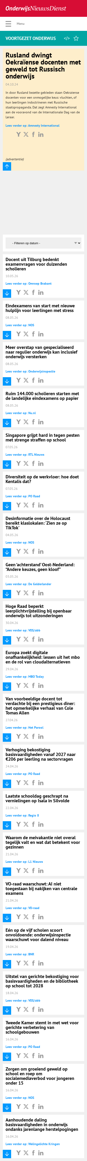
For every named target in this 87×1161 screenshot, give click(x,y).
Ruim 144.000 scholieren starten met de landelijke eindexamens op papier (42, 396)
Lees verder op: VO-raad (22, 908)
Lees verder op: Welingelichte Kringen (33, 1144)
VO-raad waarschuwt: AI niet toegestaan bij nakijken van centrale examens (41, 888)
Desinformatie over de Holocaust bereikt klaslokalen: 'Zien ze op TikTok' (38, 523)
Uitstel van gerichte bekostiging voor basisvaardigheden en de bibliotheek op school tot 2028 (42, 981)
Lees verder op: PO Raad (23, 496)
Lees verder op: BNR (20, 954)
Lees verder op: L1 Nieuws (24, 862)
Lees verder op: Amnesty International (32, 125)
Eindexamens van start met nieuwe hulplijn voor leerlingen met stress (40, 308)
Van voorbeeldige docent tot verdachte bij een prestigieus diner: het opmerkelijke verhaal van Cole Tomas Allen (40, 706)
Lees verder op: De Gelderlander (28, 584)
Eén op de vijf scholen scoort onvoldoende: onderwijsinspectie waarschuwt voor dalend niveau (38, 934)
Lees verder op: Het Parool (24, 727)
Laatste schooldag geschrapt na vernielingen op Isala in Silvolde (37, 798)
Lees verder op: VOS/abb (23, 630)
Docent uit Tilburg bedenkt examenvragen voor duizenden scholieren (36, 264)
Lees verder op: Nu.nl (21, 413)
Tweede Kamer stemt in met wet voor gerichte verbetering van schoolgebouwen (42, 1027)
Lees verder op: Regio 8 (22, 815)
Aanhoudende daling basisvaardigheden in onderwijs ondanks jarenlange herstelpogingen (42, 1124)
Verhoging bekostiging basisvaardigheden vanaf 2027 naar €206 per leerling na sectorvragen (41, 754)
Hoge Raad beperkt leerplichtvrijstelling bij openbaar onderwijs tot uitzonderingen (39, 611)
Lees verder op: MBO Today (25, 676)
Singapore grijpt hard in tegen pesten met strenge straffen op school (43, 437)
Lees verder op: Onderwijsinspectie (30, 371)
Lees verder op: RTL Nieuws (25, 454)
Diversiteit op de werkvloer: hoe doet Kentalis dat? (42, 479)
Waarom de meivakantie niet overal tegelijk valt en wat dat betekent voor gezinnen (43, 842)
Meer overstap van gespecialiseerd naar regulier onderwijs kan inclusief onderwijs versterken (41, 352)
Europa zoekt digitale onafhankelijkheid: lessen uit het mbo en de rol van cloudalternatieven (43, 657)
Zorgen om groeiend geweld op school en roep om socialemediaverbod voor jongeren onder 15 (40, 1076)
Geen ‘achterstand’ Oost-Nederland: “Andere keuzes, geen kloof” (40, 567)
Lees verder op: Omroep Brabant (29, 283)
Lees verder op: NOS (20, 325)
